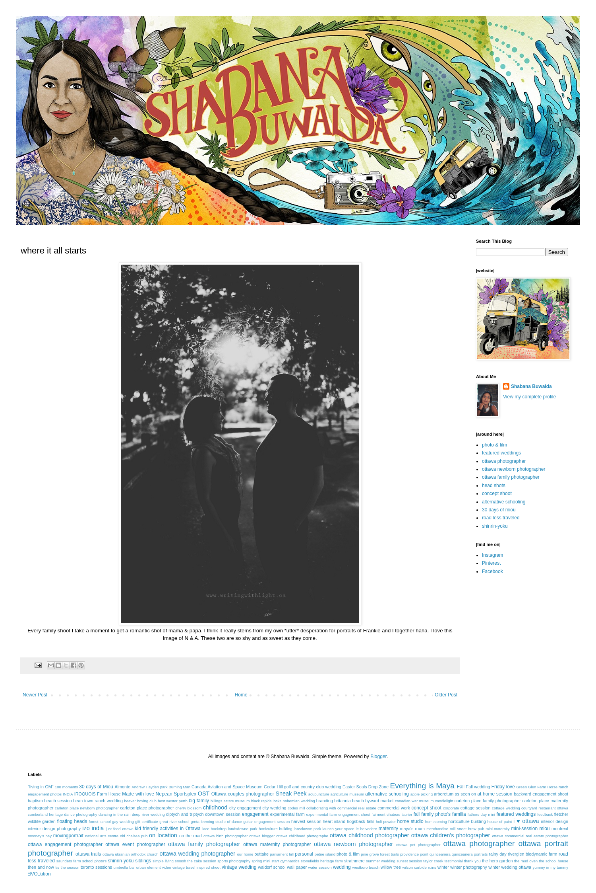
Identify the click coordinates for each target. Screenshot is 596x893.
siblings (143, 861)
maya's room (412, 828)
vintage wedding (239, 867)
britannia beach (349, 800)
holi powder (386, 821)
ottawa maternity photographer (277, 844)
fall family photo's (432, 814)
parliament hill (282, 854)
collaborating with (321, 808)
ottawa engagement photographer (65, 844)
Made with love (138, 794)
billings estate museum (230, 801)
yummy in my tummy (551, 867)
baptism (35, 800)
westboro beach (365, 867)
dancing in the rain (115, 814)
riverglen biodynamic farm (532, 854)
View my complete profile (529, 397)
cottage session (476, 807)
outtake (262, 854)
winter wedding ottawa (509, 867)
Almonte (122, 786)
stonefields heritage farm (322, 861)
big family (199, 800)
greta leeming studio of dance (216, 821)
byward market (379, 800)
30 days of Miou (96, 787)
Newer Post (35, 695)
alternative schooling (503, 502)
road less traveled (501, 518)
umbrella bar (124, 867)
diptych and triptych (185, 814)
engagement (255, 814)
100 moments (66, 787)
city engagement (245, 807)
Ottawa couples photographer (242, 794)
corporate (451, 808)
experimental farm (287, 814)
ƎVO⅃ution (39, 874)
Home (241, 695)
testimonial (454, 861)
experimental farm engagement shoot (338, 814)
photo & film (494, 445)
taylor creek (433, 861)
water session (320, 867)
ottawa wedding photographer (197, 853)
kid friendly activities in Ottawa (168, 828)
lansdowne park (307, 829)
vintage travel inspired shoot (196, 867)
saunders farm (68, 861)
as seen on (465, 794)
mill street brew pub (467, 829)
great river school (174, 821)
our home (245, 854)
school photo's (94, 861)
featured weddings (501, 453)
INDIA (68, 794)
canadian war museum (414, 801)
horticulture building (467, 821)
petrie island (325, 854)
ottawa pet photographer (418, 844)
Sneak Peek (290, 793)
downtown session (222, 814)
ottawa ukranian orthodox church (130, 854)
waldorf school (272, 867)
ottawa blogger (262, 836)
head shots (493, 485)
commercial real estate (356, 808)
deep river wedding (148, 814)
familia (459, 814)
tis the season (67, 867)
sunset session (409, 861)
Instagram (492, 555)
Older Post (446, 695)
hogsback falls (360, 821)
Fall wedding (478, 786)
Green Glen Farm (531, 787)
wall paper (297, 867)
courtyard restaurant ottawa (544, 808)
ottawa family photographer (511, 477)
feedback (545, 814)
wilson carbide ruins (419, 867)
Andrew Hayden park (149, 787)
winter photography (468, 867)
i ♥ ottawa (526, 821)
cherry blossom (189, 808)
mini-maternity (497, 829)
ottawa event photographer (135, 844)
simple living (163, 861)
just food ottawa (119, 829)
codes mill (296, 808)
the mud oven (526, 861)
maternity (388, 828)
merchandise (437, 829)
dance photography (80, 814)
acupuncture (318, 794)
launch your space (338, 829)
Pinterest (491, 563)
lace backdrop (214, 829)
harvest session (306, 821)
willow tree (391, 867)
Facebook (492, 571)
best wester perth (173, 801)
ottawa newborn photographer (513, 469)
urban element (148, 867)
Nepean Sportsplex (176, 794)
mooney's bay (40, 836)
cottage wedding (506, 808)
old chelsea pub (133, 836)
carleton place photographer (147, 807)
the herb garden (497, 860)
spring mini (261, 861)
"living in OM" (41, 786)
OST (204, 793)
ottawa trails (88, 854)
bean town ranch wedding (98, 800)
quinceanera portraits (470, 854)
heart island (334, 821)
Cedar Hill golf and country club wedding (302, 786)
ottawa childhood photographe (302, 836)
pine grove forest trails (380, 854)
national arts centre (101, 836)
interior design (554, 821)
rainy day (497, 854)
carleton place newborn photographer (87, 808)
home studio (410, 821)
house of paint (500, 821)
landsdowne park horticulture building (260, 829)
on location (163, 835)
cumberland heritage (45, 814)
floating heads (72, 821)
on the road (190, 835)
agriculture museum (347, 794)
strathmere (354, 860)
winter (443, 867)
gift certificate (146, 821)
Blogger (378, 756)
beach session (58, 800)
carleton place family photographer (488, 800)
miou (545, 828)
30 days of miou (499, 510)
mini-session (524, 828)
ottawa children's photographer (450, 835)
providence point (414, 854)
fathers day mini (481, 814)
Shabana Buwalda (531, 386)
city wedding (274, 807)
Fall (460, 787)
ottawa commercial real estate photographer (530, 836)
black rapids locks (266, 801)
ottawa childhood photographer (369, 835)
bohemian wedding (299, 801)
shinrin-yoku (495, 526)
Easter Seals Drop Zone (366, 786)
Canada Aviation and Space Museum (227, 786)
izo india (93, 828)
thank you (472, 861)
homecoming (436, 821)
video (166, 867)
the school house (553, 861)
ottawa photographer (504, 461)
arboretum (443, 794)
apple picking (421, 794)
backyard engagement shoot (541, 794)
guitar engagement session (267, 821)
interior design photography (54, 828)
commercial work (393, 807)
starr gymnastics (285, 861)
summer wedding (380, 861)
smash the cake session (195, 861)
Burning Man (179, 787)
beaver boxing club (140, 801)
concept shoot (497, 493)
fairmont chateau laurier (392, 814)
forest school (99, 821)
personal (304, 854)
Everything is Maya (422, 786)
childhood (215, 807)
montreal (559, 828)
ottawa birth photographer (225, 836)
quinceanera (440, 854)
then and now (41, 867)
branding (324, 800)
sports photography (233, 861)
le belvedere (366, 829)
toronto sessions (96, 867)
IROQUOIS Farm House (97, 794)
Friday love (503, 787)
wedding (342, 867)
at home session (494, 794)
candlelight (444, 801)
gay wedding (123, 821)
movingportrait (68, 835)
